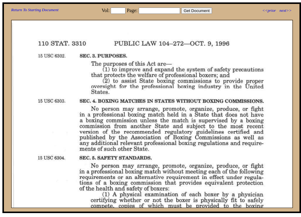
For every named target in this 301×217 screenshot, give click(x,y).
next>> (286, 10)
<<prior (269, 10)
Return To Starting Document (35, 10)
